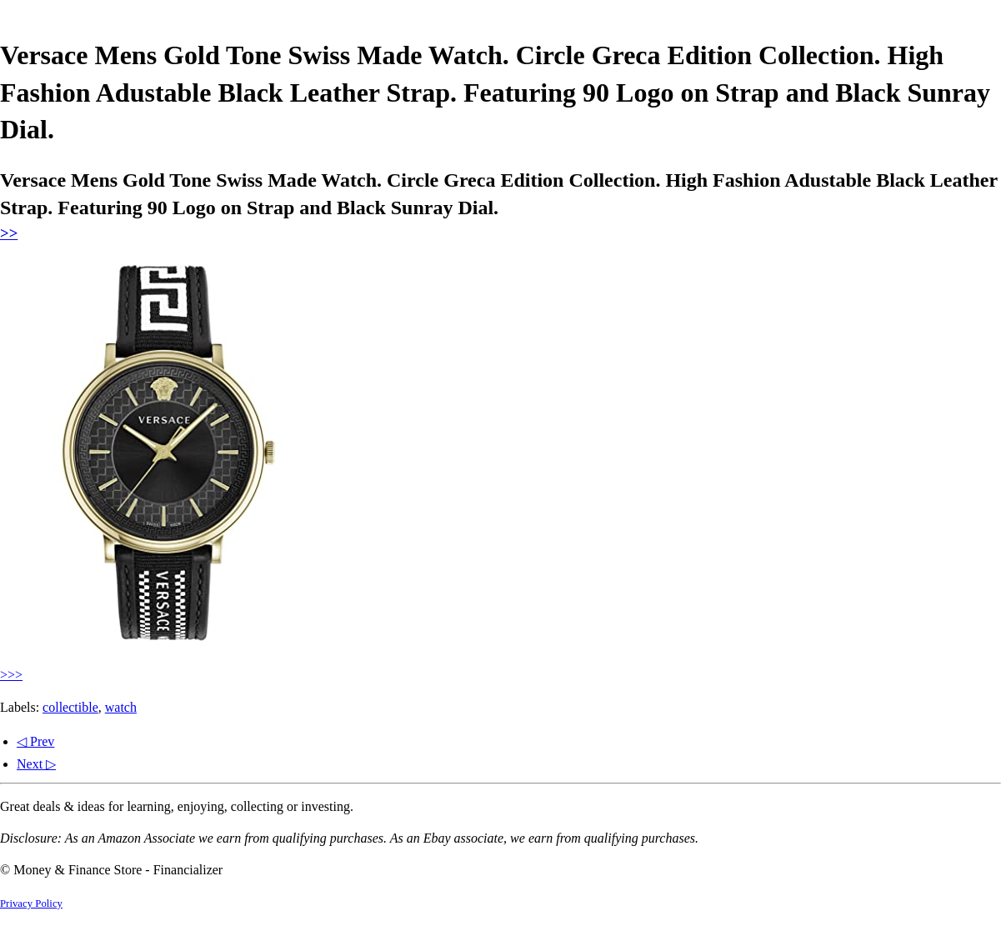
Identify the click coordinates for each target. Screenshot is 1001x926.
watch (121, 707)
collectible (70, 707)
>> (9, 233)
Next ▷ (36, 764)
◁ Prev (35, 741)
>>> (11, 675)
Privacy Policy (31, 903)
